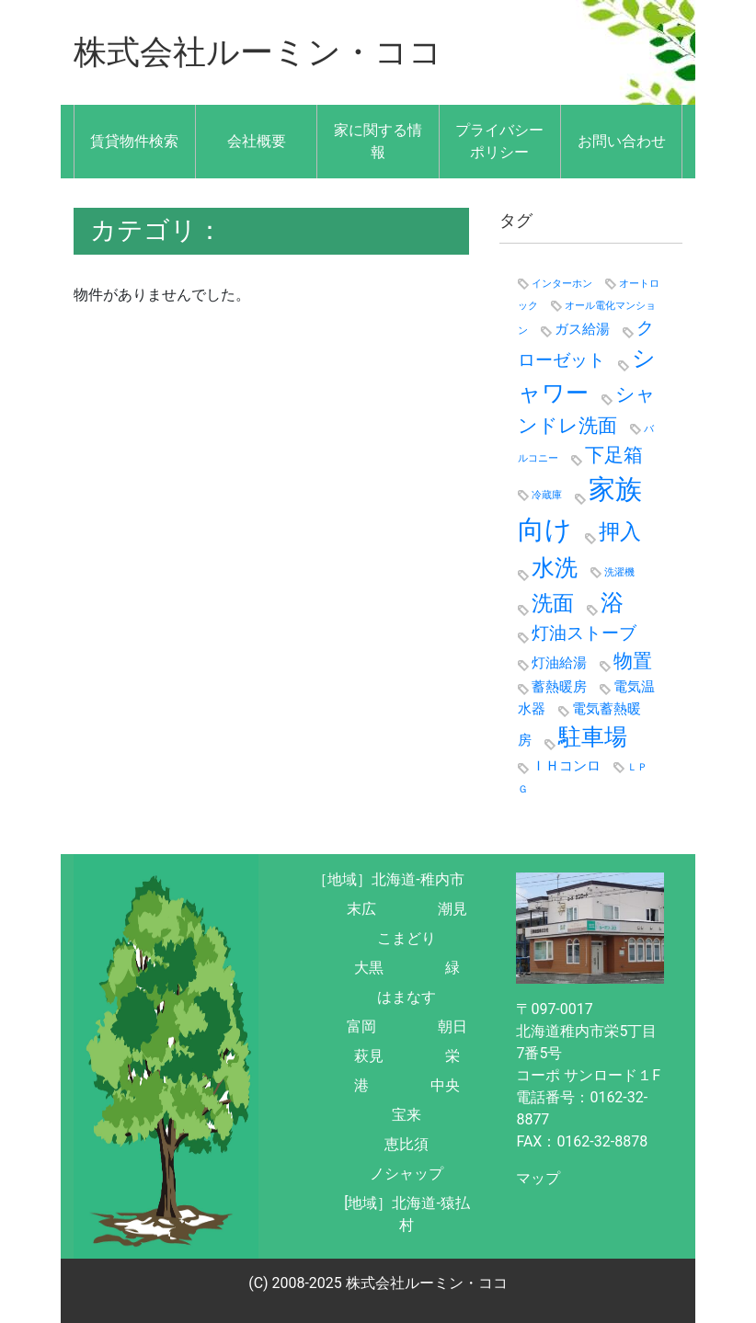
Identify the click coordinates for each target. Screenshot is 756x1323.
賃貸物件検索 (134, 141)
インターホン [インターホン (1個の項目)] (562, 284)
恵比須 (406, 1144)
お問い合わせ (622, 141)
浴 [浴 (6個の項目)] (612, 602)
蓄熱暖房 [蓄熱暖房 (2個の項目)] (559, 687)
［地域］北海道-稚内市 (388, 879)
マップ (538, 1178)
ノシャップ (406, 1173)
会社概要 (256, 141)
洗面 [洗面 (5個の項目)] (553, 603)
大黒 (369, 967)
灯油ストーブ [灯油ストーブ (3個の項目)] (584, 633)
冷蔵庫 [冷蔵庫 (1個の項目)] (547, 495)
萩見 (369, 1056)
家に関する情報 (378, 141)
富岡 (361, 1026)
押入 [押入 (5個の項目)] (620, 531)
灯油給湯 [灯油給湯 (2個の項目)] (559, 663)
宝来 (406, 1114)
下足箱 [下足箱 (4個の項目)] (614, 454)
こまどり (406, 938)
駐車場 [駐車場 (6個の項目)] (592, 737)
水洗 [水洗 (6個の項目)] (555, 567)
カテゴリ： (156, 230)
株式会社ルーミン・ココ (258, 52)
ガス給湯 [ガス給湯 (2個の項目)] (582, 329)
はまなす (406, 997)
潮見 (452, 909)
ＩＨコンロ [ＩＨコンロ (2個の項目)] (566, 766)
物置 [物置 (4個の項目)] (632, 660)
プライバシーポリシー (499, 141)
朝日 (452, 1026)
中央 (445, 1085)
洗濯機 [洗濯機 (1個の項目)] (619, 572)
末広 (361, 909)
